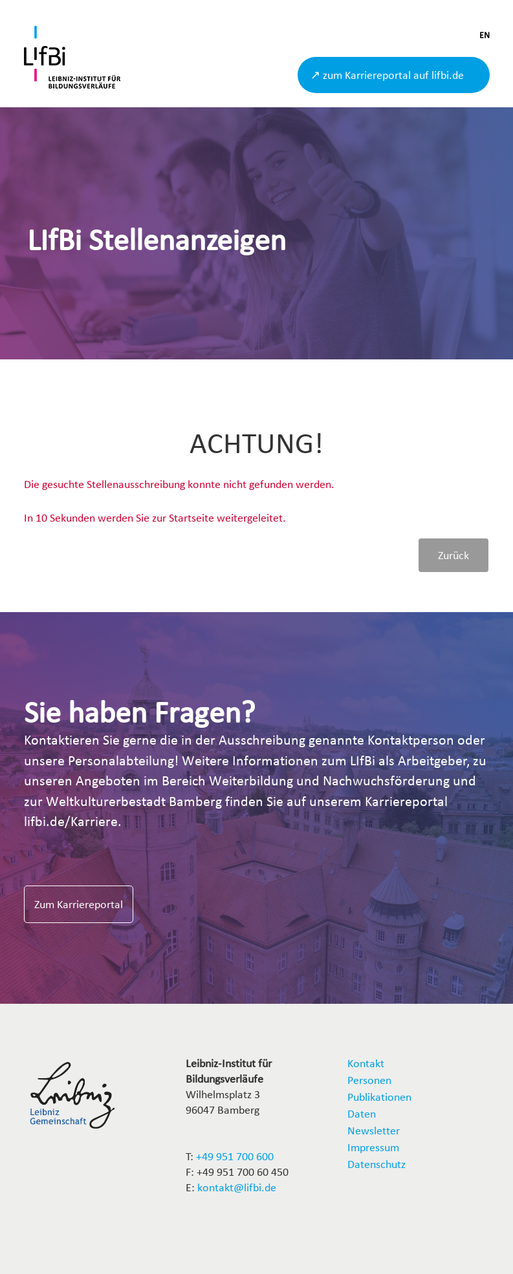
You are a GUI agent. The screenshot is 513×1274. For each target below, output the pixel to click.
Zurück (453, 555)
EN (484, 35)
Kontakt (365, 1063)
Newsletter (373, 1130)
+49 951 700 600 (235, 1156)
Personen (369, 1080)
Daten (361, 1113)
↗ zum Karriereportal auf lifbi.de (387, 75)
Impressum (373, 1147)
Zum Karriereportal (78, 904)
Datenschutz (376, 1164)
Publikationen (379, 1096)
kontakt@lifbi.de (236, 1187)
